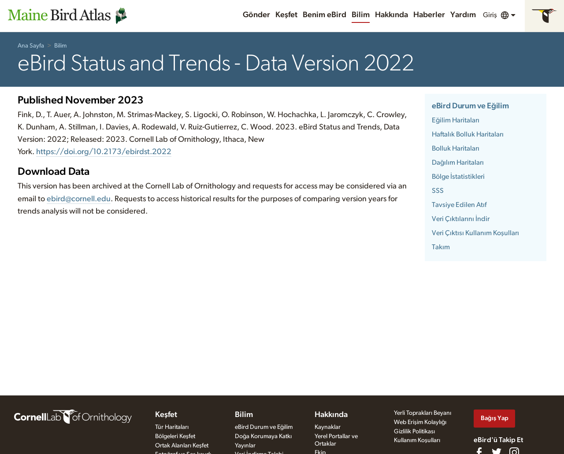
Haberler (429, 15)
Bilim (361, 15)
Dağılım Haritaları (458, 162)
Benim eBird (324, 15)
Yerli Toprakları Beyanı (422, 413)
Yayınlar (245, 446)
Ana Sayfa (31, 46)
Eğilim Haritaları (455, 120)
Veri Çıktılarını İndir (461, 218)
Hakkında (391, 15)
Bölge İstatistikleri (458, 176)
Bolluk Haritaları (455, 148)
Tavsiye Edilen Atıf (459, 204)
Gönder (256, 15)
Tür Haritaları (172, 427)
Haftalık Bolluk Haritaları (468, 134)
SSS (438, 190)
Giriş (490, 14)
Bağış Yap (494, 418)
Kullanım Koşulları (417, 440)
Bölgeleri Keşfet (175, 436)
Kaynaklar (328, 427)
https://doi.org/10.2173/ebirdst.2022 (103, 152)
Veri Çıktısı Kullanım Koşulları (475, 232)
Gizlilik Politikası (414, 431)
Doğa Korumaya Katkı (263, 436)
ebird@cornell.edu (79, 199)
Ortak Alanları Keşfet (181, 446)
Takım (441, 247)
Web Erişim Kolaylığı (420, 422)
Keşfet (286, 15)
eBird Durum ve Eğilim (470, 106)
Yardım (463, 15)
